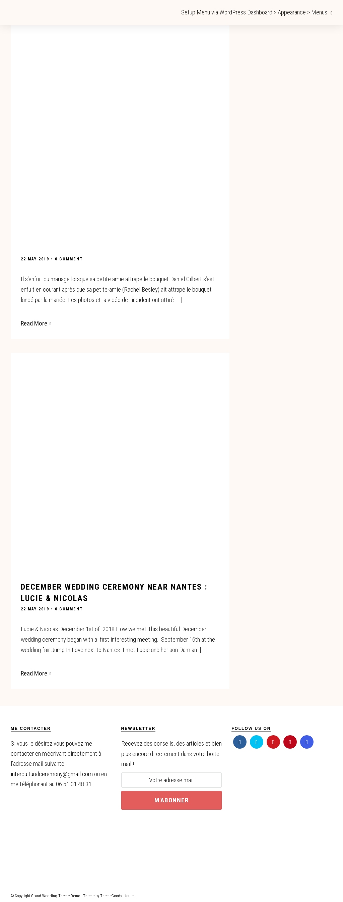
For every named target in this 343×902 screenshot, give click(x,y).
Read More (36, 323)
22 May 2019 (35, 259)
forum (130, 895)
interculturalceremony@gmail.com (52, 772)
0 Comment (69, 259)
